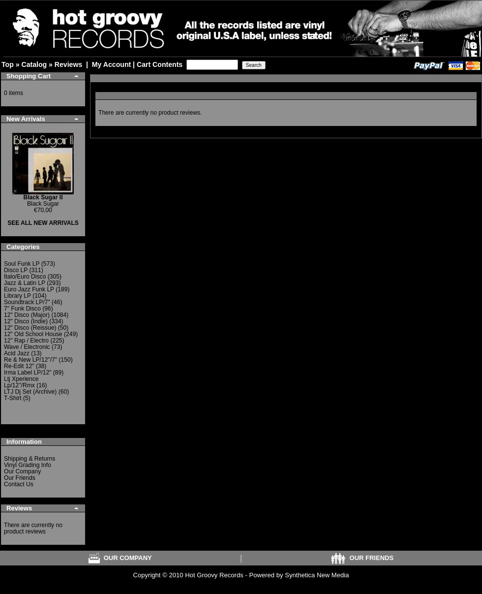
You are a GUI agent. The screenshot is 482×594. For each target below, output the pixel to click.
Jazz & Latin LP (24, 283)
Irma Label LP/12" (27, 372)
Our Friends (19, 477)
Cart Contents (159, 64)
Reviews (68, 64)
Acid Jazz (17, 353)
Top (7, 64)
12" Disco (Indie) (26, 321)
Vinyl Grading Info (27, 465)
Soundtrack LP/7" (27, 302)
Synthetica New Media (317, 575)
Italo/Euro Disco (25, 276)
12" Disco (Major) (27, 315)
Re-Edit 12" (19, 366)
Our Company (22, 471)
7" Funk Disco (22, 308)
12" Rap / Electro (26, 340)
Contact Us (18, 484)
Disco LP (16, 270)
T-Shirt (13, 398)
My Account (111, 64)
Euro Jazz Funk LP (29, 289)
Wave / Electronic (27, 347)
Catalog (34, 64)
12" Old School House (33, 334)
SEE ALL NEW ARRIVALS (43, 222)
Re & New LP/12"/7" (30, 359)
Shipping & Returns (29, 458)
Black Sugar (43, 200)
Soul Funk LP (21, 263)
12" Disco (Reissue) (30, 327)
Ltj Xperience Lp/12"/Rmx (21, 382)
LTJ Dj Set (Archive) (30, 391)
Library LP (17, 295)
